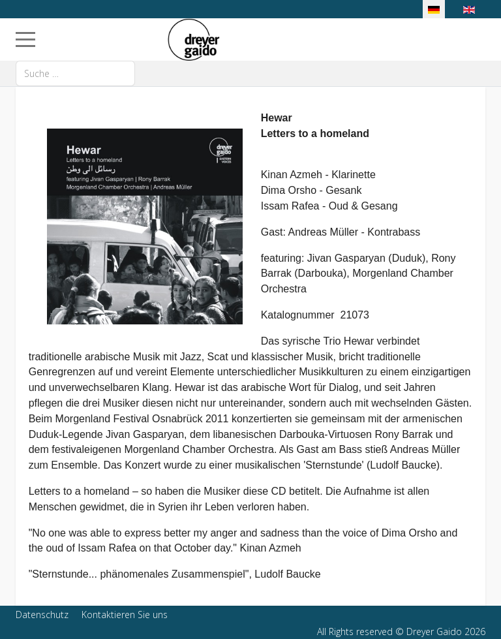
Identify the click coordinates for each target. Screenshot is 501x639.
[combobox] (75, 73)
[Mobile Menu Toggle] (25, 39)
